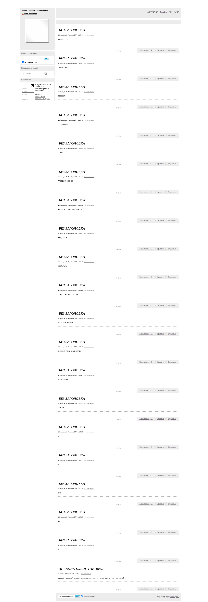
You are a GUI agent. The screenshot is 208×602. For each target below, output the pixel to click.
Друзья (32, 10)
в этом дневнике (30, 62)
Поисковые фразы (42, 99)
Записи (24, 10)
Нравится (160, 50)
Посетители (40, 97)
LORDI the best (23, 14)
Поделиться (172, 50)
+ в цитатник (89, 35)
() (152, 50)
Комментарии (42, 10)
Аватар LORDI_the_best (37, 30)
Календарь (174, 597)
